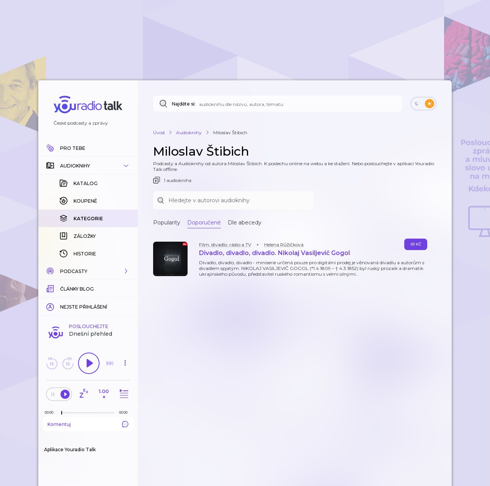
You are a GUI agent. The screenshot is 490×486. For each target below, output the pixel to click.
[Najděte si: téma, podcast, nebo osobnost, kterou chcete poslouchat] (277, 104)
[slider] (61, 412)
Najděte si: (184, 104)
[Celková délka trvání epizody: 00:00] (125, 412)
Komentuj (88, 424)
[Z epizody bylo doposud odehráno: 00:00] (51, 412)
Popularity (166, 222)
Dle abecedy (244, 222)
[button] (88, 165)
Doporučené (204, 222)
